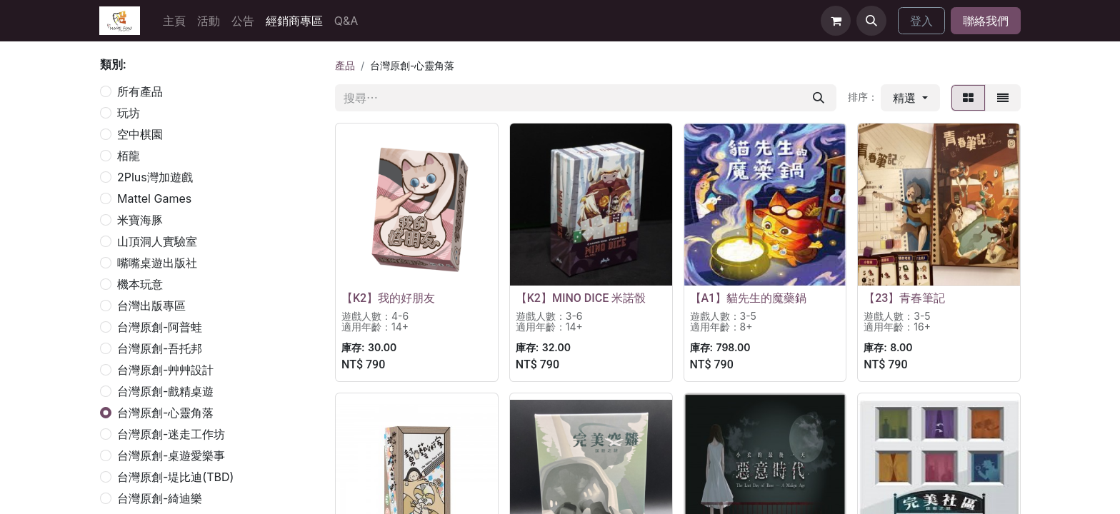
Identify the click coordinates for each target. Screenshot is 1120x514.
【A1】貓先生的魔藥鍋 (748, 298)
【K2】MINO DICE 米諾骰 (581, 298)
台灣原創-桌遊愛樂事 (171, 455)
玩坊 (128, 113)
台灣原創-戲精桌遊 (165, 391)
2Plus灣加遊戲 (155, 177)
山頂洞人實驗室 (157, 241)
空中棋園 (140, 134)
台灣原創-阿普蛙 (159, 327)
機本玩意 (140, 284)
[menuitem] (174, 20)
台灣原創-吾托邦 (159, 348)
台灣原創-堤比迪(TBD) (175, 477)
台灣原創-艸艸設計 (165, 370)
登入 (921, 21)
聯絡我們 (986, 21)
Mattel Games (154, 198)
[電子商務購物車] (836, 21)
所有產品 (140, 91)
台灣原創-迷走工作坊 (171, 434)
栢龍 (128, 155)
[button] (871, 21)
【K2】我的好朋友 (388, 298)
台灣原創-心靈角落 (165, 412)
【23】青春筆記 (904, 298)
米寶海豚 (140, 220)
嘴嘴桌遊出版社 (157, 263)
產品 (345, 65)
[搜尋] (818, 97)
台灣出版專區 (151, 305)
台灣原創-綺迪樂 (159, 498)
